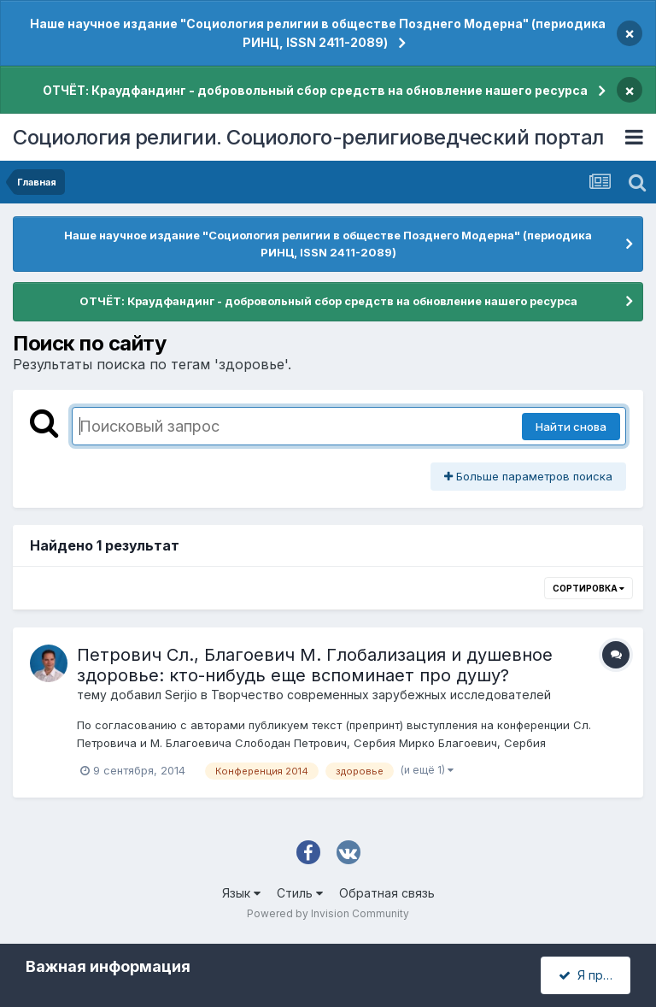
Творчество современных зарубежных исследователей (381, 694)
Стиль (300, 893)
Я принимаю (594, 975)
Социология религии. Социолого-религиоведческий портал (308, 137)
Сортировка (588, 588)
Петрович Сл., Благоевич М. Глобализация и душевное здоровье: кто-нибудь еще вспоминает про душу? (315, 665)
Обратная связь (387, 893)
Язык (241, 893)
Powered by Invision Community (328, 913)
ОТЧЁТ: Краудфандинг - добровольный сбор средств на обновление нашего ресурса (315, 90)
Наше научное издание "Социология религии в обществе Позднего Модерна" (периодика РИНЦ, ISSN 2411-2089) (318, 33)
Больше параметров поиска (528, 476)
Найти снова (571, 426)
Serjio (181, 694)
